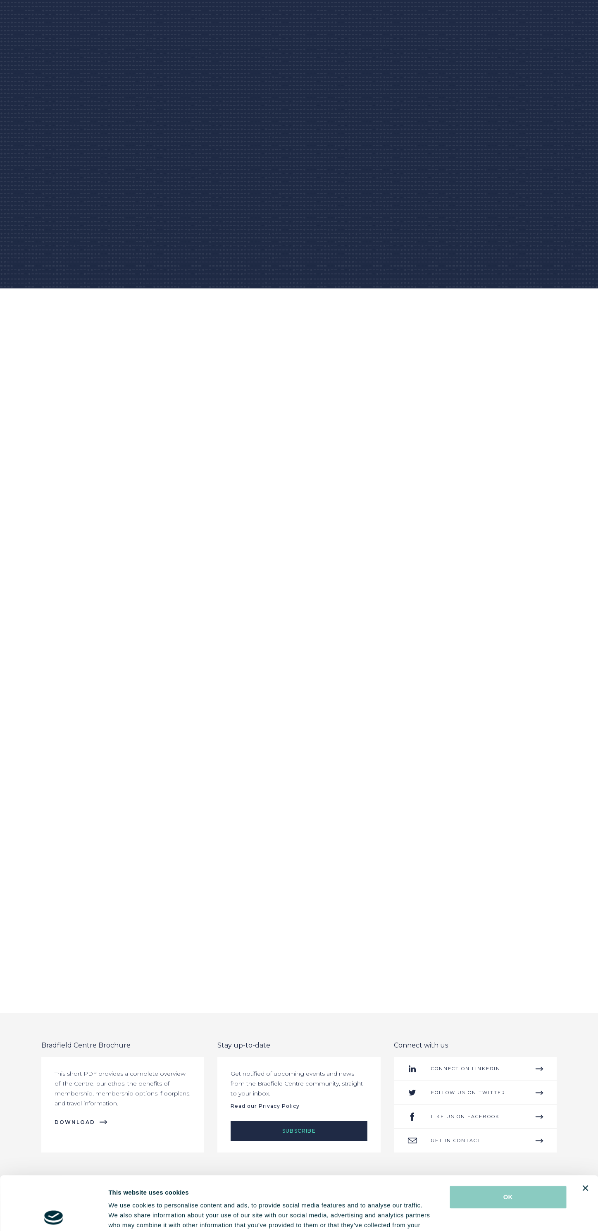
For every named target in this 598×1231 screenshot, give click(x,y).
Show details (434, 1214)
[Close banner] (585, 1134)
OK (508, 1143)
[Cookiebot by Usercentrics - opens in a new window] (53, 1215)
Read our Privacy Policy (265, 1106)
